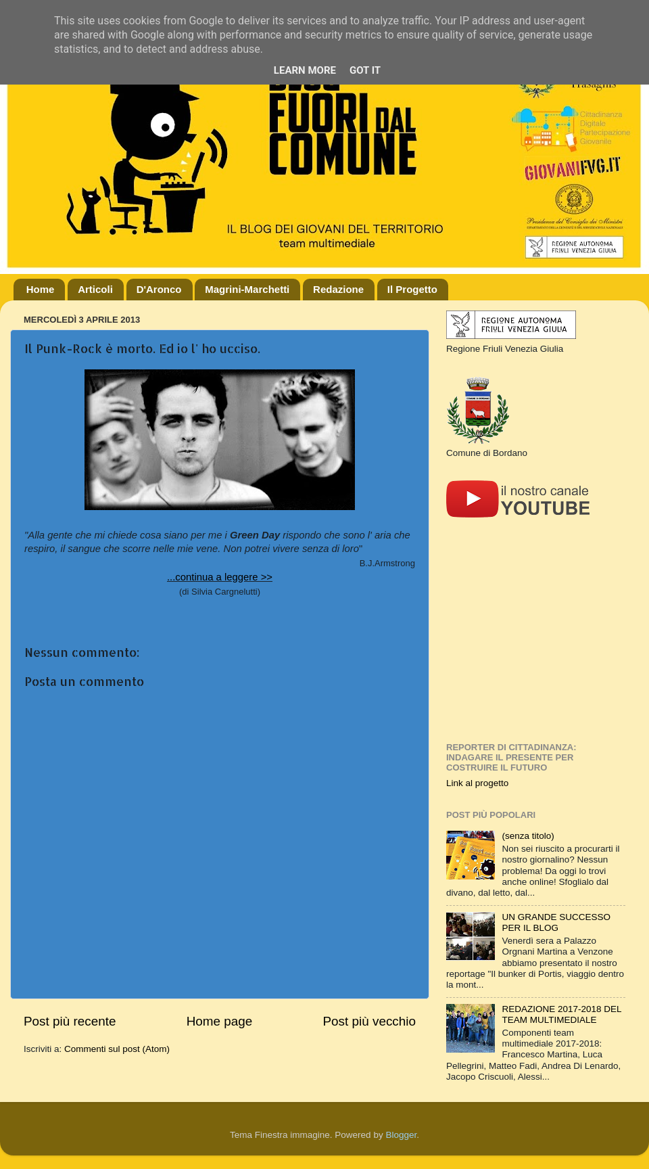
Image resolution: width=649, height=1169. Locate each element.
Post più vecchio (369, 1021)
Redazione (338, 289)
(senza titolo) (528, 836)
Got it (365, 70)
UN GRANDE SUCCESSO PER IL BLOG (556, 922)
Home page (220, 1021)
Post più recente (70, 1021)
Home (40, 289)
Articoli (95, 289)
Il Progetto (412, 289)
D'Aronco (159, 289)
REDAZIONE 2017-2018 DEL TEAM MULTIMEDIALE (561, 1014)
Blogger (400, 1135)
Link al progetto (477, 783)
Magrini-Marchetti (247, 289)
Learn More (305, 70)
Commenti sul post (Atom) (117, 1049)
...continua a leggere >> (219, 577)
